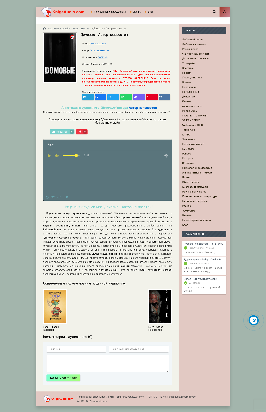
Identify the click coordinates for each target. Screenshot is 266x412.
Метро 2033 (189, 110)
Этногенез (188, 139)
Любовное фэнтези (194, 44)
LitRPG (186, 134)
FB (92, 96)
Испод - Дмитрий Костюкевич (201, 279)
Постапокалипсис (193, 144)
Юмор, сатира (191, 182)
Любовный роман (192, 39)
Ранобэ (186, 153)
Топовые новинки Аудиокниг (110, 11)
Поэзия (186, 72)
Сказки (186, 101)
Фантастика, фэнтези (195, 53)
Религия (187, 215)
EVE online (188, 148)
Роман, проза (190, 49)
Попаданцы (189, 87)
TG (85, 96)
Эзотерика (188, 210)
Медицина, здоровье (195, 201)
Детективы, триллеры (195, 58)
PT (121, 96)
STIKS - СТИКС (191, 120)
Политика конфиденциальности (95, 395)
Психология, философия (197, 167)
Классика (188, 68)
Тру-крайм (188, 63)
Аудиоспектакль (192, 106)
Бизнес (186, 177)
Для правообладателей (130, 395)
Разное (186, 205)
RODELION (103, 57)
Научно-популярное (194, 191)
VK (129, 96)
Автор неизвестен (99, 50)
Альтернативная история (197, 172)
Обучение (188, 163)
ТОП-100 (152, 395)
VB (114, 96)
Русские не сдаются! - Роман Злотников (204, 243)
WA (107, 96)
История (187, 158)
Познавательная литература (199, 196)
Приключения (190, 91)
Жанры (137, 11)
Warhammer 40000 (193, 125)
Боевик (186, 82)
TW (99, 96)
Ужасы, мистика (97, 43)
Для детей (188, 96)
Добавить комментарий (63, 376)
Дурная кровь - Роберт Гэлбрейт (202, 259)
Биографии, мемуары (195, 186)
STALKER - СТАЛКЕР (194, 115)
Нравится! (63, 131)
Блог (150, 11)
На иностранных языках (196, 220)
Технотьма (188, 129)
